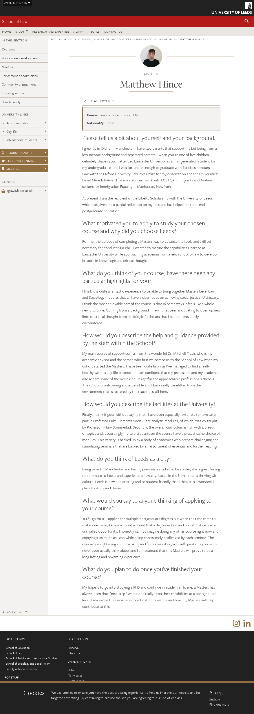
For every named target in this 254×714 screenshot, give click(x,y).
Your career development (20, 58)
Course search (17, 152)
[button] (247, 21)
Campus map (76, 681)
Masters (125, 39)
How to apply (11, 101)
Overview (8, 49)
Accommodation (15, 123)
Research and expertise (50, 31)
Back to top (13, 611)
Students (74, 653)
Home (6, 31)
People (94, 31)
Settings (214, 699)
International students (19, 139)
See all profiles (98, 101)
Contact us (113, 31)
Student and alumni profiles (155, 39)
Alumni (78, 31)
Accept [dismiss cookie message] (216, 692)
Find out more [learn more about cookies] (219, 704)
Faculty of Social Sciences (70, 39)
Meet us (7, 66)
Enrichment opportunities (20, 75)
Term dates (75, 675)
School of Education (18, 647)
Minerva (74, 647)
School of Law (14, 21)
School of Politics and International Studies (31, 658)
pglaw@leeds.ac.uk (17, 190)
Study (19, 31)
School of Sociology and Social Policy (28, 663)
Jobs (71, 670)
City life (9, 131)
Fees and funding (19, 160)
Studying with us (13, 93)
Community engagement (19, 84)
